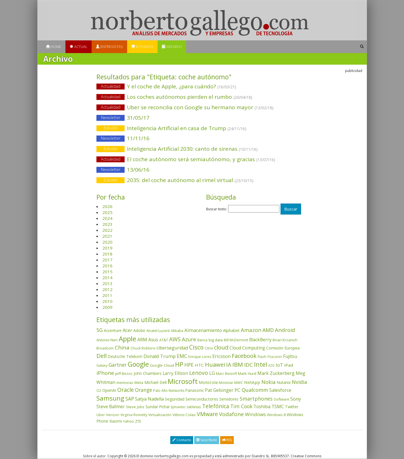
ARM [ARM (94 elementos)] (142, 339)
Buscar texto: (216, 209)
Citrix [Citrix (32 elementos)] (209, 348)
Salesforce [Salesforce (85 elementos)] (280, 390)
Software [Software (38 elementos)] (281, 399)
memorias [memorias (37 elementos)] (124, 382)
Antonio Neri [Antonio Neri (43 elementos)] (107, 339)
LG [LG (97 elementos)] (212, 373)
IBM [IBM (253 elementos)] (237, 364)
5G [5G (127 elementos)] (99, 330)
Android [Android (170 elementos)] (285, 330)
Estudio (111, 128)
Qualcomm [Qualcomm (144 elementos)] (255, 389)
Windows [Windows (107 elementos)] (255, 414)
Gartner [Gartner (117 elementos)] (118, 364)
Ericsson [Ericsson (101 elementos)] (221, 356)
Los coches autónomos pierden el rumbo (202, 97)
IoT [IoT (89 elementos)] (279, 365)
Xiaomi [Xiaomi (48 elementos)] (115, 421)
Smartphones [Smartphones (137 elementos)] (256, 398)
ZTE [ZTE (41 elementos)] (138, 421)
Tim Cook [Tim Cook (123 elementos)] (241, 406)
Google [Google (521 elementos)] (138, 364)
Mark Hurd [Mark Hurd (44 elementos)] (247, 373)
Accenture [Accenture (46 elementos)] (113, 330)
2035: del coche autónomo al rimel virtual (202, 180)
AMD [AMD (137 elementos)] (268, 330)
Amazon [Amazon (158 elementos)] (251, 329)
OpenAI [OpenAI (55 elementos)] (109, 390)
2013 (107, 283)
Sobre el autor (94, 456)
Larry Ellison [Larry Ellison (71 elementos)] (175, 373)
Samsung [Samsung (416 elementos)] (110, 398)
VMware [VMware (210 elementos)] (207, 414)
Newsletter (110, 117)
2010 (107, 301)
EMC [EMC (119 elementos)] (182, 356)
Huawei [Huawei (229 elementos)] (215, 364)
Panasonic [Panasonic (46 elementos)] (195, 390)
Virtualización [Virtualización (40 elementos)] (159, 414)
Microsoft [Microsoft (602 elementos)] (183, 381)
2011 (107, 295)
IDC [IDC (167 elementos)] (248, 364)
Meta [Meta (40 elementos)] (138, 382)
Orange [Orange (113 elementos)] (143, 390)
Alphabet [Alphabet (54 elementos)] (231, 330)
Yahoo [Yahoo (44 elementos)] (128, 421)
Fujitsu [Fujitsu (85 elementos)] (290, 356)
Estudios (142, 46)
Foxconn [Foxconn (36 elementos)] (275, 356)
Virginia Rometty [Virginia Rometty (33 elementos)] (133, 414)
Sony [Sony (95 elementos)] (295, 398)
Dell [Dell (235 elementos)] (101, 356)
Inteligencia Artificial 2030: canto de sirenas (202, 149)
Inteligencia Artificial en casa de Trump (202, 128)
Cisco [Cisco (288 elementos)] (196, 347)
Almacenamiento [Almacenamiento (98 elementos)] (203, 330)
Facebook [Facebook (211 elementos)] (244, 356)
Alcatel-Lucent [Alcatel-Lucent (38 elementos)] (158, 330)
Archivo (172, 46)
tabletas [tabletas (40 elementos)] (194, 406)
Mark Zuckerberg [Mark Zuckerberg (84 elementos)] (276, 373)
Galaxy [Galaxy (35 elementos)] (101, 365)
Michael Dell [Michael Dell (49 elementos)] (155, 382)
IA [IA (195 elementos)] (228, 364)
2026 (107, 206)
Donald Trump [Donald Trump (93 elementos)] (160, 356)
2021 (107, 236)
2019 (107, 248)
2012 (107, 289)
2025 (107, 212)
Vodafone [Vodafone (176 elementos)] (231, 414)
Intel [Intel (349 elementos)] (260, 364)
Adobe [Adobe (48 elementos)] (139, 330)
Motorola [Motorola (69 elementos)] (208, 382)
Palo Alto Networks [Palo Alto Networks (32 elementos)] (168, 390)
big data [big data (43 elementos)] (216, 339)
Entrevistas (109, 46)
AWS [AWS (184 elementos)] (175, 339)
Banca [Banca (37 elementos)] (202, 339)
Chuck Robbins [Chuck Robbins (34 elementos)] (143, 348)
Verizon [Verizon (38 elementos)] (112, 414)
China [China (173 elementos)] (122, 347)
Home (53, 46)
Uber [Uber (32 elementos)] (100, 414)
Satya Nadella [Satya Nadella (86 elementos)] (149, 399)
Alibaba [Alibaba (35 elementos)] (177, 330)
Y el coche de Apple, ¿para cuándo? (202, 87)
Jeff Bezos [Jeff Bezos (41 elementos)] (124, 373)
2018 (107, 254)
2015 (107, 271)
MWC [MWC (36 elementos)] (238, 382)
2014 (107, 277)
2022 (107, 230)
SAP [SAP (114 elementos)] (129, 398)
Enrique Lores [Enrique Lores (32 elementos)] (199, 356)
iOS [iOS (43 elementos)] (271, 365)
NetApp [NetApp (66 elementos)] (252, 382)
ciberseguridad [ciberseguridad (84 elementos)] (172, 348)
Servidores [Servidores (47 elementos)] (229, 399)
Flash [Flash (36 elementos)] (262, 356)
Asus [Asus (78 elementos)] (153, 339)
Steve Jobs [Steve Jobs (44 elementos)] (135, 406)
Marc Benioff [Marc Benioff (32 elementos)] (226, 373)
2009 (107, 307)
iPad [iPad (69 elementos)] (288, 365)
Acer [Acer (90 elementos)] (127, 330)
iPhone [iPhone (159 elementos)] (105, 372)
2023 (107, 224)
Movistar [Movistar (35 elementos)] (226, 382)
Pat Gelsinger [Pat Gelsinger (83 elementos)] (219, 390)
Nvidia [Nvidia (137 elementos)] (299, 382)
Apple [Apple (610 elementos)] (127, 338)
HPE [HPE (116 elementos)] (189, 364)
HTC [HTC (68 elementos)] (199, 365)
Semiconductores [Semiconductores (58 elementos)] (202, 399)
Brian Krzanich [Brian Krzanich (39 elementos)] (285, 339)
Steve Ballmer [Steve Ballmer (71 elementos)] (110, 407)
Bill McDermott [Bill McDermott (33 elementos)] (236, 340)
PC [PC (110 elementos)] (237, 390)
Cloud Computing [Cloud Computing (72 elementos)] (247, 348)
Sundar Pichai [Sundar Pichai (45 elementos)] (157, 406)
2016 (107, 265)
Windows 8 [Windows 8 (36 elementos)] (276, 414)
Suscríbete (206, 440)
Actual (78, 46)
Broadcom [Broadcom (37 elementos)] (105, 348)
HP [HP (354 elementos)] (179, 364)
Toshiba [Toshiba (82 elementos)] (261, 406)
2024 (107, 218)
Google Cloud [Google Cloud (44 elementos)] (162, 365)
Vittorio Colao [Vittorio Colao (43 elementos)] (184, 414)
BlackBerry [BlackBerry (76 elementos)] (260, 339)
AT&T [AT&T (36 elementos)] (163, 339)
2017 (107, 260)
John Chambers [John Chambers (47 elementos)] (148, 373)
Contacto (181, 440)
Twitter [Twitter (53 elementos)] (291, 406)
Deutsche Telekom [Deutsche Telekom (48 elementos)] (125, 356)
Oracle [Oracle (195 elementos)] (125, 390)
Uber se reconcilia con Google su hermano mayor (202, 108)
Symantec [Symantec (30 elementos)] (178, 407)
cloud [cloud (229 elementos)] (221, 347)
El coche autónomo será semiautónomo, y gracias (202, 160)
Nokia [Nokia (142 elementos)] (268, 382)
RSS (227, 440)
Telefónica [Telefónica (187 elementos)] (215, 406)
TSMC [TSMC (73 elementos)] (277, 406)
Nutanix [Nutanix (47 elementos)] (284, 382)
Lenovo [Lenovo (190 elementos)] (198, 373)
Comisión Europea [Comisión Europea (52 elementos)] (283, 348)
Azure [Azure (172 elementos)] (189, 339)
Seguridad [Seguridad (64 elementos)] (174, 399)
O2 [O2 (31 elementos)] (98, 390)
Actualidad (110, 86)
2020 (107, 242)
